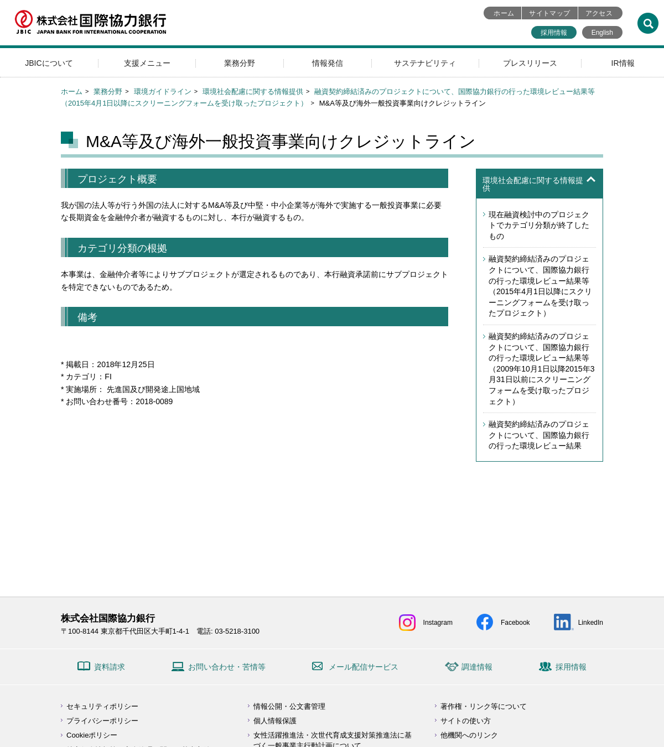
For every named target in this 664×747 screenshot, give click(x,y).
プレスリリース (530, 63)
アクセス (599, 13)
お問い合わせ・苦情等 (227, 666)
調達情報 (476, 666)
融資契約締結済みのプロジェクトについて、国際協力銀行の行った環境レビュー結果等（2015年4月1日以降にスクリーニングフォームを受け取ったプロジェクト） (540, 285)
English (602, 32)
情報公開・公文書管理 (289, 706)
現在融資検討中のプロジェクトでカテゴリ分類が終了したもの (539, 225)
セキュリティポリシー (102, 706)
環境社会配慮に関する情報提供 (253, 91)
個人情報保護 (275, 721)
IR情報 (623, 63)
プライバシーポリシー (102, 721)
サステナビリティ (425, 63)
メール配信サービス (363, 666)
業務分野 (239, 63)
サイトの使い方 (465, 721)
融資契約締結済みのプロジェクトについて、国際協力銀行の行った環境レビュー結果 (539, 435)
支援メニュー (147, 63)
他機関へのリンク (469, 735)
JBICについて (48, 63)
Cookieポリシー (91, 735)
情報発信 (327, 63)
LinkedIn (590, 622)
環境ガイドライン (162, 91)
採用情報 (554, 32)
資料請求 (109, 666)
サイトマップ (549, 13)
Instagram (438, 622)
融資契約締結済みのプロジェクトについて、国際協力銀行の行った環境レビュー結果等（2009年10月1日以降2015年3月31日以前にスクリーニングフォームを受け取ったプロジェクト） (541, 369)
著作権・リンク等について (483, 706)
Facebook (515, 622)
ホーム (504, 13)
